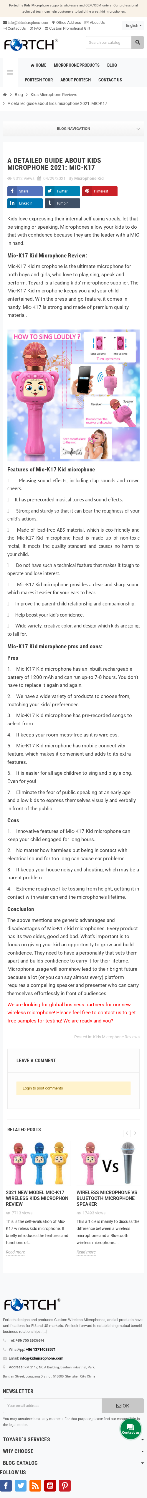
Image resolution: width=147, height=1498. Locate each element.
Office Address (66, 22)
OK (122, 1406)
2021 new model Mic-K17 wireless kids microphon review (37, 1198)
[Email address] (52, 1405)
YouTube (50, 1486)
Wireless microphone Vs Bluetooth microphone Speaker (107, 1198)
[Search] (115, 42)
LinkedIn (25, 203)
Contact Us (14, 28)
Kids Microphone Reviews (116, 1037)
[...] (44, 1331)
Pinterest (101, 191)
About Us (95, 22)
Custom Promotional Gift (67, 28)
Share (23, 191)
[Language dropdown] (133, 25)
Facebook (6, 1486)
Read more (15, 1252)
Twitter (62, 191)
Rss (35, 1486)
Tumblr (62, 203)
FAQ (35, 28)
